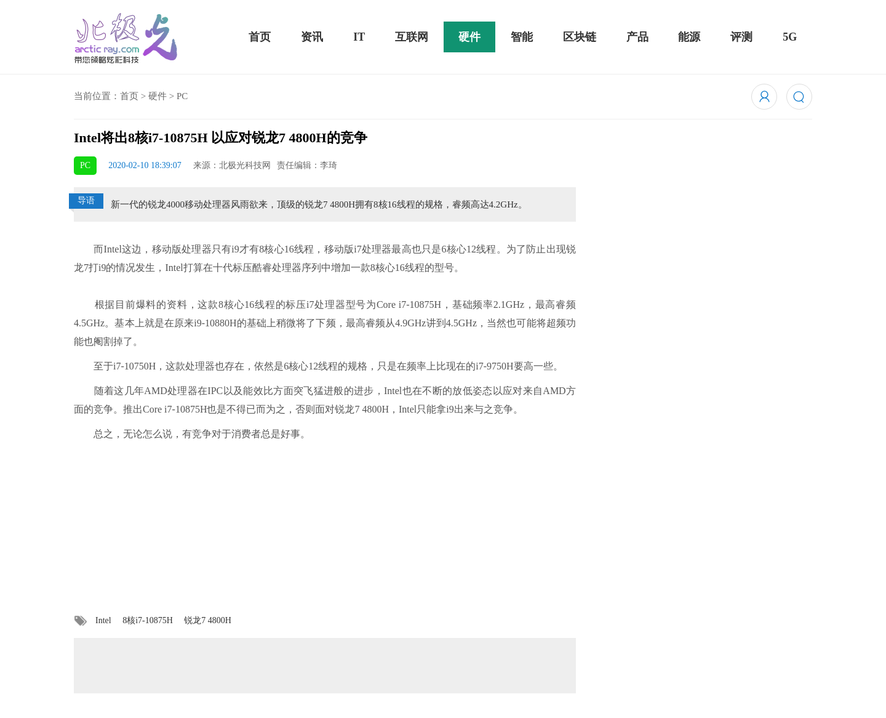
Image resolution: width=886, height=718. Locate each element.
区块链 (579, 37)
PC (182, 96)
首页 (260, 37)
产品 (637, 37)
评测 (741, 37)
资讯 (312, 37)
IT (359, 37)
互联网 (411, 37)
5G (790, 37)
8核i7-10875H (147, 620)
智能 (522, 37)
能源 (689, 37)
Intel (103, 620)
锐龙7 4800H (207, 620)
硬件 (469, 37)
